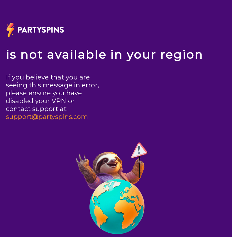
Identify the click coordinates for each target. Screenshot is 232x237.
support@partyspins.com (47, 117)
